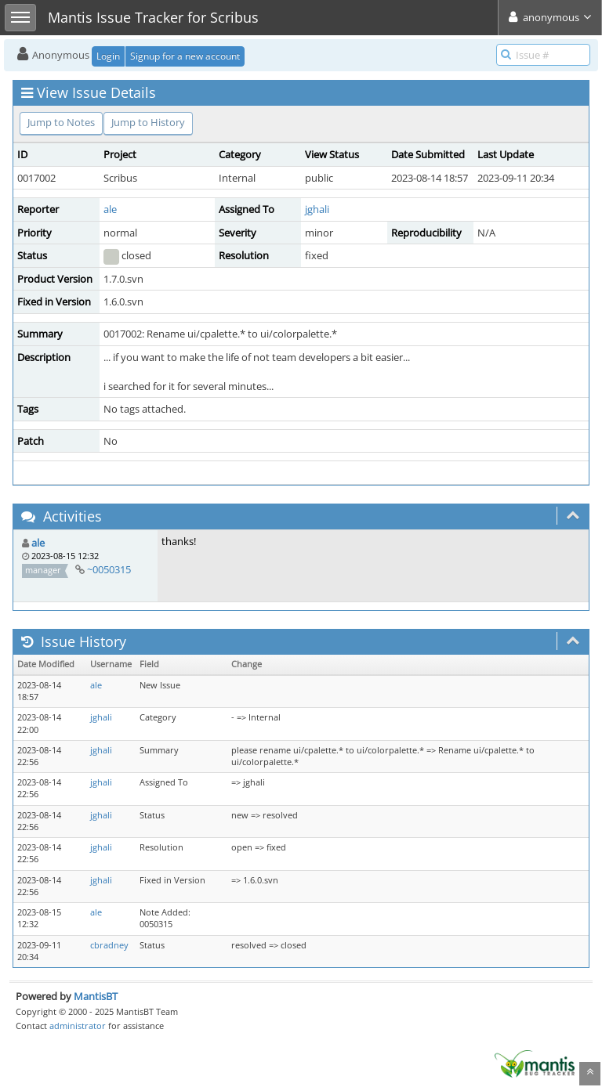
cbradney (109, 945)
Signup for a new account (185, 56)
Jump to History (148, 122)
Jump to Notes (61, 122)
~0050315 (109, 569)
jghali (317, 209)
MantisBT (96, 996)
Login (108, 56)
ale (110, 209)
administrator (77, 1025)
